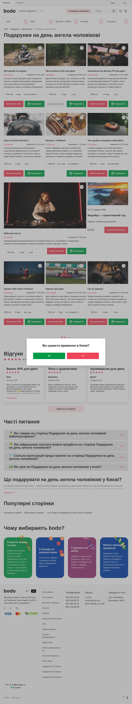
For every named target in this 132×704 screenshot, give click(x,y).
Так (49, 356)
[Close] (102, 341)
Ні (83, 356)
